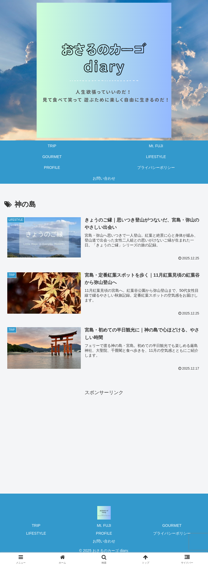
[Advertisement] (104, 435)
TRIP (36, 525)
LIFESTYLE (36, 533)
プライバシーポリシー (172, 533)
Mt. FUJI (104, 525)
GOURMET (172, 525)
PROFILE (104, 533)
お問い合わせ (104, 541)
